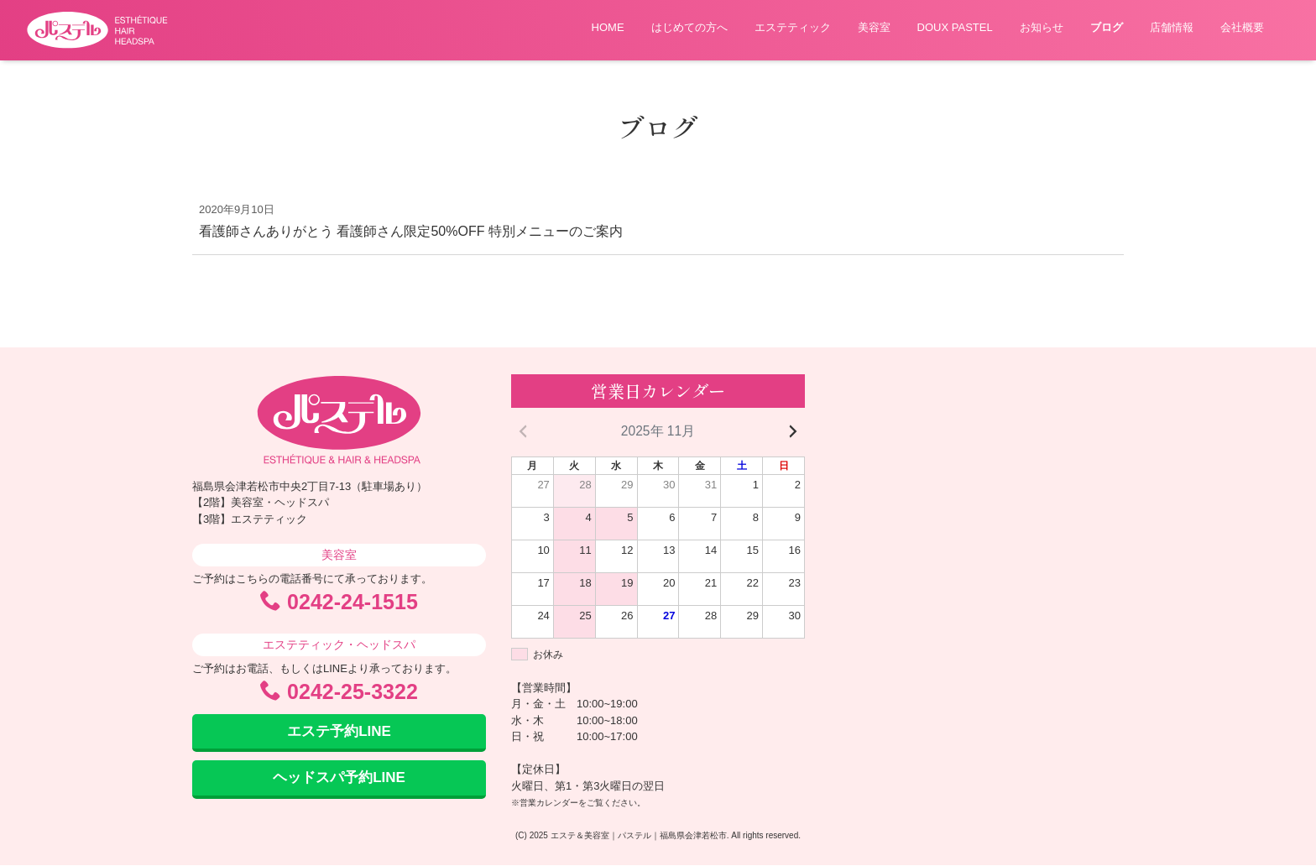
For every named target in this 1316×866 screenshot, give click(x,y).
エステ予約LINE (339, 732)
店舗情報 (1171, 27)
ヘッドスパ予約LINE (339, 779)
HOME (608, 27)
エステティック (793, 27)
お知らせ (1041, 27)
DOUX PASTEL (955, 27)
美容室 (874, 27)
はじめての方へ (689, 27)
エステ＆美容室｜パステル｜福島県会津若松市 (639, 836)
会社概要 (1242, 27)
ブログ (1106, 27)
